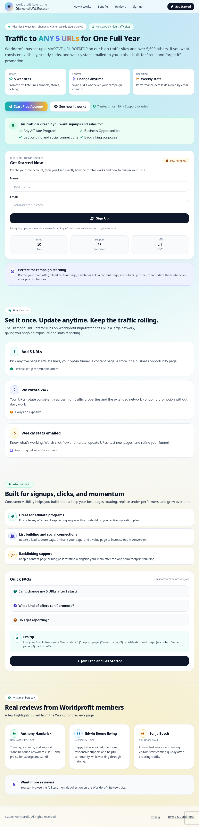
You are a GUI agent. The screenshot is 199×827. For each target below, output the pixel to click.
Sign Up (99, 218)
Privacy (155, 817)
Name (14, 178)
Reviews (120, 6)
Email (14, 197)
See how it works (70, 106)
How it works (82, 6)
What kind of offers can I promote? (44, 605)
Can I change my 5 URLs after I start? (45, 591)
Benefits (103, 6)
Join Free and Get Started (99, 661)
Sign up (137, 6)
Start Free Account (26, 106)
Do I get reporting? (31, 620)
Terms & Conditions (181, 817)
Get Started (181, 6)
